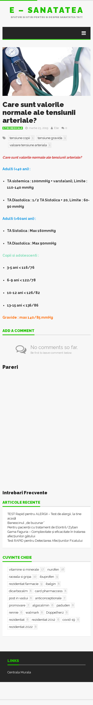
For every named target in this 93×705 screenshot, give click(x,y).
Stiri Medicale (12, 128)
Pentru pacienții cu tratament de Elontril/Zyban (42, 527)
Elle (56, 128)
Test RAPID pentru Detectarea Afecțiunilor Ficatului (45, 540)
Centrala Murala (19, 672)
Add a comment (18, 331)
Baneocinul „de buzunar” (26, 523)
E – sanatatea (46, 10)
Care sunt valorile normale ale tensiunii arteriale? (39, 112)
